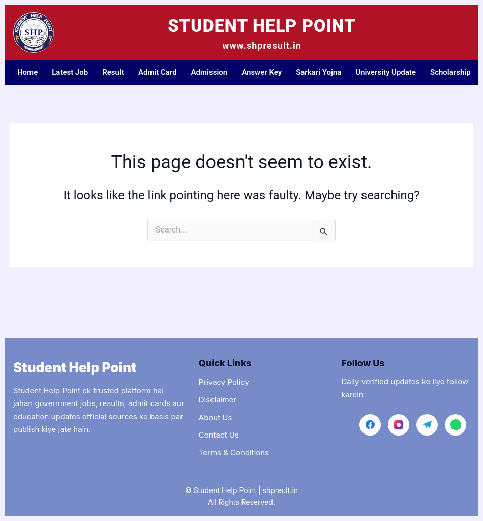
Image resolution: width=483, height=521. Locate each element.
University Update (385, 72)
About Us (215, 417)
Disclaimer (217, 399)
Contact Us (219, 435)
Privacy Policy (224, 382)
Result (113, 72)
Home (27, 72)
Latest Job (70, 72)
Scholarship (450, 72)
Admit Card (157, 72)
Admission (209, 72)
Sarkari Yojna (318, 72)
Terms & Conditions (234, 452)
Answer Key (262, 72)
